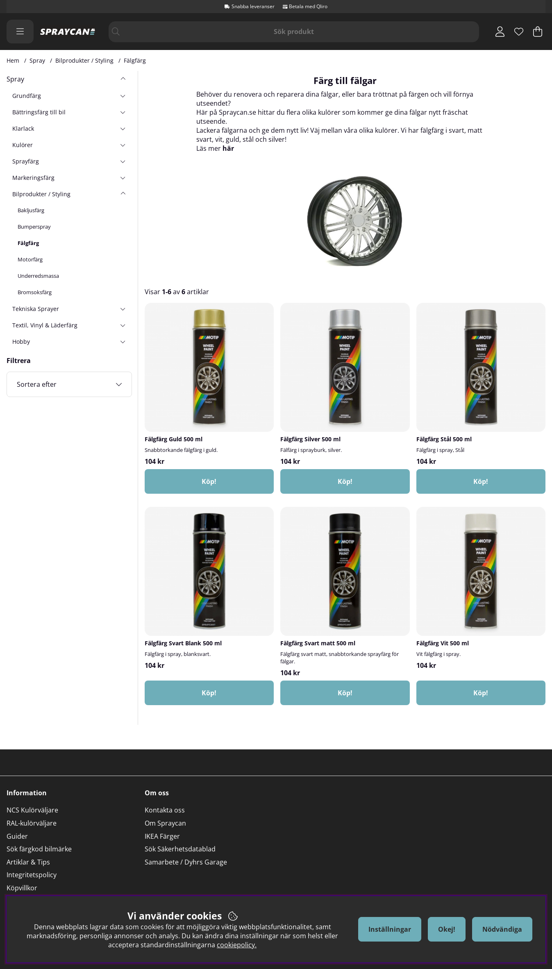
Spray (37, 60)
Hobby (21, 341)
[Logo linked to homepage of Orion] (67, 31)
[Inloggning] (500, 31)
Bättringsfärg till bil (39, 112)
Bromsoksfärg (35, 292)
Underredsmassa (38, 275)
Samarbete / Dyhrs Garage (186, 862)
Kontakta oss (165, 810)
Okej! (446, 929)
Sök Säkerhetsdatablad (180, 848)
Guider (17, 836)
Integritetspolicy (32, 874)
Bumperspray (34, 226)
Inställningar (389, 929)
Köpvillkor (22, 887)
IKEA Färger (162, 836)
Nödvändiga (502, 929)
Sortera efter (37, 384)
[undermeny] (123, 95)
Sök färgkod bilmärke (39, 848)
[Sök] (294, 31)
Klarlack (23, 128)
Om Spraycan (165, 823)
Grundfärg (26, 96)
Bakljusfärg (31, 210)
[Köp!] (209, 481)
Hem (13, 60)
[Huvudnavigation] (20, 31)
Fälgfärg (135, 60)
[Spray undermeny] (123, 79)
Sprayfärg (25, 161)
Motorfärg (30, 259)
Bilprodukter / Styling (84, 60)
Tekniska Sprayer (35, 309)
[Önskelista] (519, 31)
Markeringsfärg (33, 178)
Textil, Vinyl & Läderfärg (44, 325)
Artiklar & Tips (28, 862)
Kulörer (22, 145)
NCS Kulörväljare (32, 810)
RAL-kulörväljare (32, 823)
